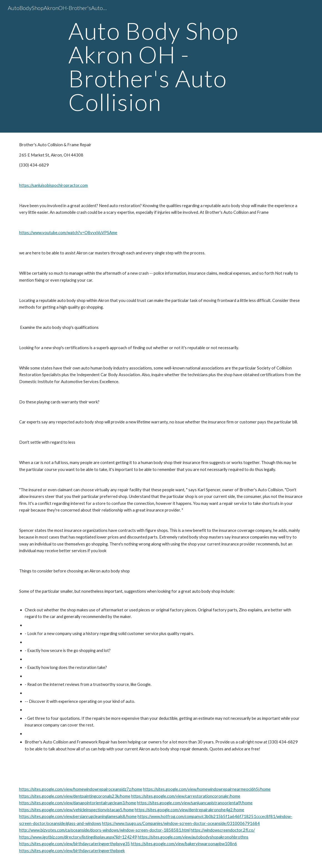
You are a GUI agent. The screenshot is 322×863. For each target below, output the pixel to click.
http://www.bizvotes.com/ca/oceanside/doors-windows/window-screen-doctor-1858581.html (104, 830)
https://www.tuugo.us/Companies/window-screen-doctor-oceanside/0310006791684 (181, 823)
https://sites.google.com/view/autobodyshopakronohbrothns (193, 837)
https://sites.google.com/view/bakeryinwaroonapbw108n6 (184, 843)
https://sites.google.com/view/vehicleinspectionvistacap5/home (76, 809)
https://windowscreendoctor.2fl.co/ (223, 830)
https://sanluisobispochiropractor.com (53, 185)
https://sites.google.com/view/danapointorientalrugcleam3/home (77, 802)
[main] (161, 66)
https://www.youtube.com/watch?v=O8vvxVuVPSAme (68, 232)
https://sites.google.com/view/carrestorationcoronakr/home (185, 796)
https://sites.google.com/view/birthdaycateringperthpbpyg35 (74, 843)
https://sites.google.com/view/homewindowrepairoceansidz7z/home (80, 789)
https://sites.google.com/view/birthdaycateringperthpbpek (72, 850)
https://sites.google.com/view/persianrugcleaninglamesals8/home (78, 816)
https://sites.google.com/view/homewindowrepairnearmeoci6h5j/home (207, 789)
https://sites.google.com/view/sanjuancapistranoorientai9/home (195, 802)
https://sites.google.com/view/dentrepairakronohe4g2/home (189, 809)
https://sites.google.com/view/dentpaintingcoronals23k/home (74, 796)
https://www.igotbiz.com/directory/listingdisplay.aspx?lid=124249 (78, 837)
